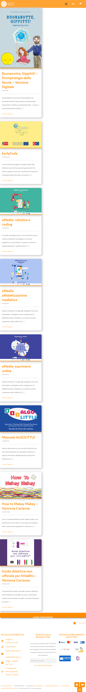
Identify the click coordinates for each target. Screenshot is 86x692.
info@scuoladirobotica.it (13, 651)
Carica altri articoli (43, 617)
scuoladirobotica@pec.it (13, 657)
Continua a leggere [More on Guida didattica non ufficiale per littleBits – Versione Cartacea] (7, 607)
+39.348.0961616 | (65, 686)
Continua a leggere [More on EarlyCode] (7, 180)
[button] (66, 4)
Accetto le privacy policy (44, 665)
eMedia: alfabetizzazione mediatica (14, 295)
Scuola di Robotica (7, 686)
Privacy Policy (14, 688)
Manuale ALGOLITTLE (18, 437)
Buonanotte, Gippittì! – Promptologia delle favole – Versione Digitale (20, 80)
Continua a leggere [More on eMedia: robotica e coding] (7, 251)
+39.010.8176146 (5, 688)
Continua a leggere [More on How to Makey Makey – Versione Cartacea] (7, 532)
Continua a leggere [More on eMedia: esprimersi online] (7, 398)
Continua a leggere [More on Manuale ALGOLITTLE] (7, 464)
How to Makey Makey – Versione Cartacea (20, 506)
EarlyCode (9, 153)
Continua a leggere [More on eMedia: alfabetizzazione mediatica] (7, 327)
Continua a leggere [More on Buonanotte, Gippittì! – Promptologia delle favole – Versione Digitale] (7, 114)
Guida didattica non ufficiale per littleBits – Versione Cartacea (19, 575)
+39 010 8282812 (10, 647)
